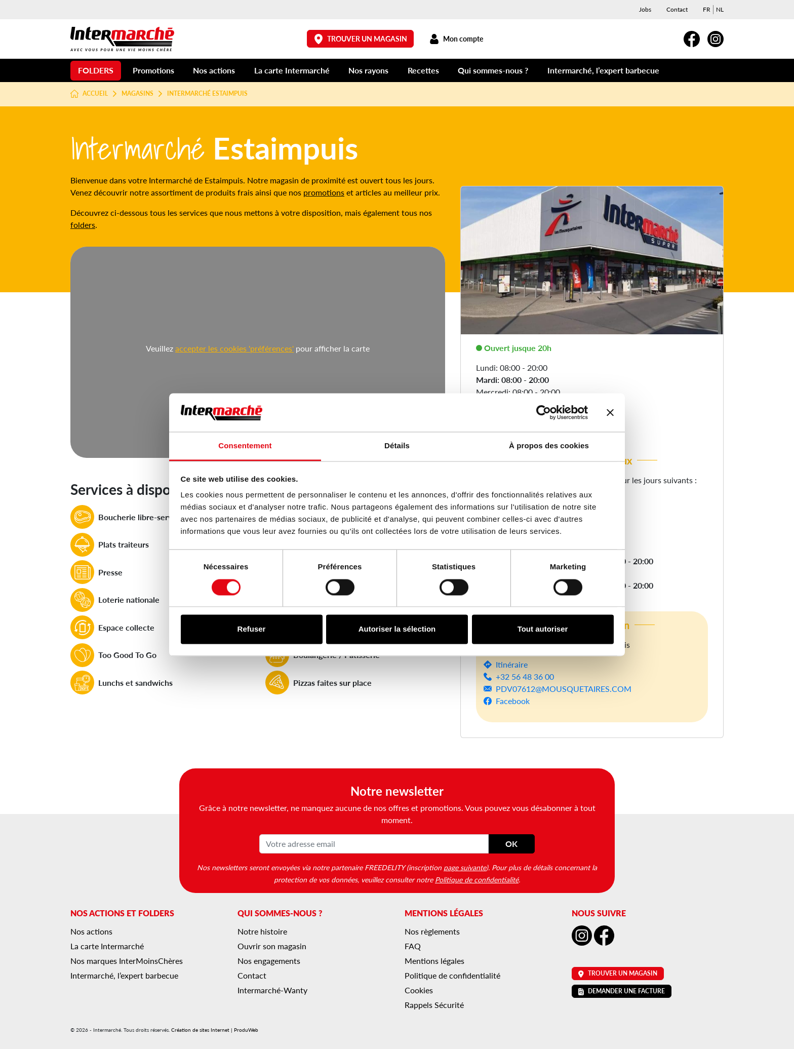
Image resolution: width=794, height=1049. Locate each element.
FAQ (413, 946)
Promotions (153, 70)
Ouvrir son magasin (271, 946)
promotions (323, 192)
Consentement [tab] (244, 446)
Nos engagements (268, 960)
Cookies (419, 990)
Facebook (513, 701)
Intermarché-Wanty (272, 990)
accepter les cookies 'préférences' (234, 348)
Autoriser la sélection (397, 629)
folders (82, 224)
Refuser (251, 629)
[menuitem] (706, 9)
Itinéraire (512, 664)
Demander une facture (621, 991)
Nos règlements (432, 931)
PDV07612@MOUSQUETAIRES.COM (563, 688)
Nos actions (214, 70)
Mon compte (456, 38)
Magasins (137, 94)
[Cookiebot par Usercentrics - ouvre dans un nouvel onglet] (543, 412)
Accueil (89, 94)
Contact (677, 9)
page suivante (465, 867)
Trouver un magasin (360, 38)
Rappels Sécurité (434, 1005)
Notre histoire (262, 931)
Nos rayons (368, 70)
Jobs (645, 9)
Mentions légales (434, 960)
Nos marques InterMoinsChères (126, 960)
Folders (95, 70)
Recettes (423, 70)
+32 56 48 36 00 (525, 676)
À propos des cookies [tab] (549, 446)
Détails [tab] (397, 446)
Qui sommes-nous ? (493, 70)
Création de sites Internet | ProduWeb (214, 1029)
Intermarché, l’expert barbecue (603, 70)
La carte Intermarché (292, 70)
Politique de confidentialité (477, 879)
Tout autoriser (543, 629)
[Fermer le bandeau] (610, 412)
